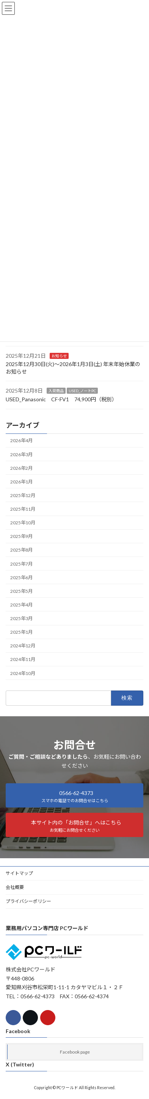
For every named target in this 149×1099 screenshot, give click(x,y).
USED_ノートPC (82, 390)
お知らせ (59, 355)
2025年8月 (21, 550)
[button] (74, 795)
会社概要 (15, 887)
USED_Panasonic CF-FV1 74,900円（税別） (61, 399)
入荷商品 (56, 390)
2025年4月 (21, 605)
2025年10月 (22, 522)
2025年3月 (21, 618)
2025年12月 (22, 495)
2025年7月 (21, 563)
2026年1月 (21, 482)
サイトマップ (19, 873)
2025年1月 (21, 632)
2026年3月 (21, 454)
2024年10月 (22, 673)
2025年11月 (22, 509)
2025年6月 (21, 577)
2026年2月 (21, 468)
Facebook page (75, 1052)
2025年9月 (21, 536)
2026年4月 (21, 440)
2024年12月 (22, 645)
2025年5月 (21, 591)
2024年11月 (22, 659)
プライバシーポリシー (28, 901)
